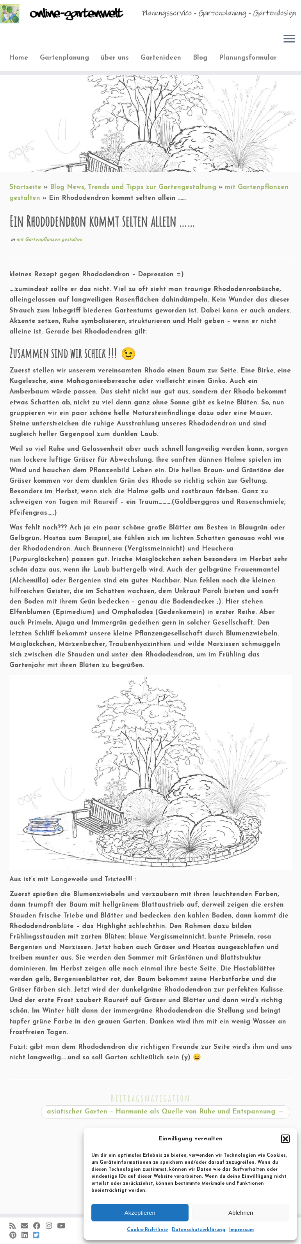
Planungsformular (248, 58)
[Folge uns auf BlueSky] (38, 1236)
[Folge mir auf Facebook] (39, 1226)
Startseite (25, 187)
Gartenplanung (64, 58)
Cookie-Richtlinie (147, 1230)
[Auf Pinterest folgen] (15, 1236)
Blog (200, 58)
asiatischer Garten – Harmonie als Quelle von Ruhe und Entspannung (165, 1111)
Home (18, 58)
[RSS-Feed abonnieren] (15, 1226)
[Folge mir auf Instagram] (51, 1226)
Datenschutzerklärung (198, 1230)
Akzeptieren (140, 1212)
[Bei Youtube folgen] (63, 1226)
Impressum (241, 1230)
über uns (115, 58)
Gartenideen (161, 58)
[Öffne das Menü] (289, 39)
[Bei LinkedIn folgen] (27, 1236)
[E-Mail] (27, 1226)
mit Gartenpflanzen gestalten (49, 239)
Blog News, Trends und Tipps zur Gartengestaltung (133, 187)
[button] (285, 1139)
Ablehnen (240, 1212)
